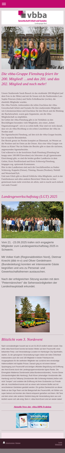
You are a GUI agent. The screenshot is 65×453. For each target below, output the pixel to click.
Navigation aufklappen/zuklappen (32, 4)
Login (60, 442)
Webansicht (58, 444)
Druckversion (9, 443)
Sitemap (17, 443)
